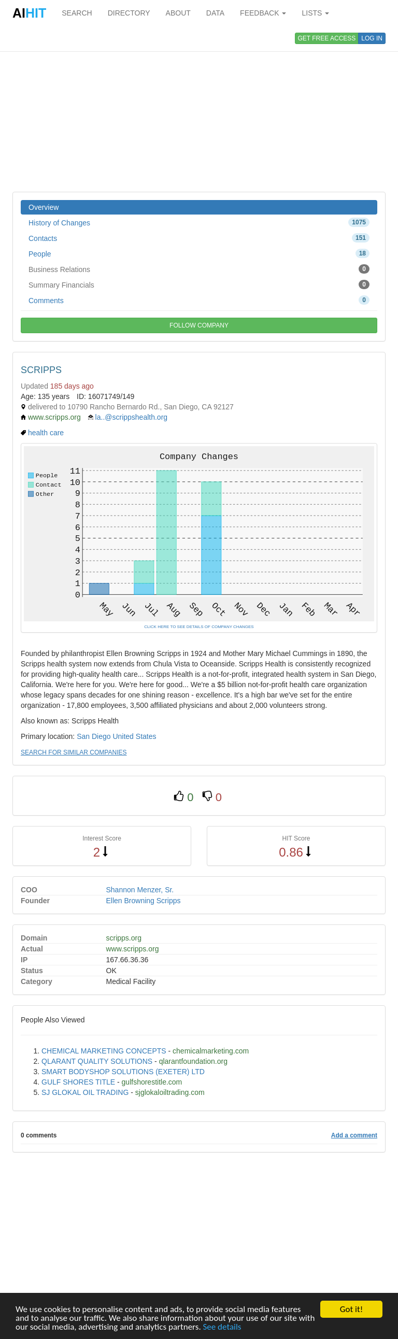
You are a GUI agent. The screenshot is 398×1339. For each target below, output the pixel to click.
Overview (44, 207)
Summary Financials (199, 284)
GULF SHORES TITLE (78, 1082)
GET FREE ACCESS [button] (327, 38)
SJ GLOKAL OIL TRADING (85, 1092)
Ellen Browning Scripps (143, 900)
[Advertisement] (199, 108)
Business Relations (199, 269)
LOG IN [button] (371, 38)
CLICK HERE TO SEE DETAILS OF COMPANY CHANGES (198, 626)
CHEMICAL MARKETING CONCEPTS (103, 1051)
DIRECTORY (129, 13)
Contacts (199, 238)
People (199, 253)
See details (222, 1327)
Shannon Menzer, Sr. (140, 890)
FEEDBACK (263, 13)
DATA (215, 13)
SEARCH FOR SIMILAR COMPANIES (73, 752)
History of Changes (199, 222)
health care (46, 433)
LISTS (315, 13)
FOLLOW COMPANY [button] (199, 325)
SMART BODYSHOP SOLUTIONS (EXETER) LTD (123, 1071)
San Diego (93, 736)
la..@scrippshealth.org (131, 417)
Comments (199, 300)
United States (134, 736)
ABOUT (178, 13)
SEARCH (77, 13)
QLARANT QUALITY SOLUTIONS (96, 1061)
